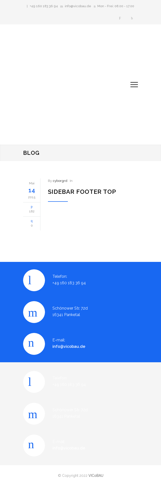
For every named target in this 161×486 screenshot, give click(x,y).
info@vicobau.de (78, 6)
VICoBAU (95, 476)
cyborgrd (60, 181)
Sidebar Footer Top (82, 191)
